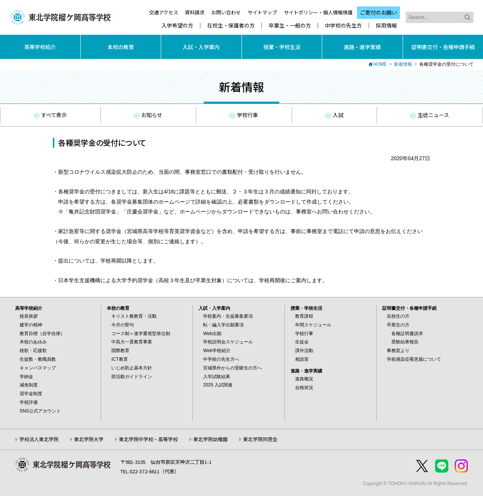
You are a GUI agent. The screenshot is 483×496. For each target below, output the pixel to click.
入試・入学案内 (201, 47)
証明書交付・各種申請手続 (443, 47)
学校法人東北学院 (38, 439)
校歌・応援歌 (33, 350)
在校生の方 (398, 316)
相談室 (302, 359)
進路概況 (304, 379)
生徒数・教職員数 (38, 359)
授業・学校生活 (281, 47)
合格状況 (304, 387)
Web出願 (212, 333)
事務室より (398, 350)
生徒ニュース (430, 115)
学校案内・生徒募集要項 (228, 316)
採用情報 (386, 25)
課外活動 (304, 350)
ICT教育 (119, 359)
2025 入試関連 (217, 385)
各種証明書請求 (407, 333)
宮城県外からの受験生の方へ (232, 368)
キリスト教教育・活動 (134, 316)
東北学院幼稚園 (210, 439)
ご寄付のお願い (378, 12)
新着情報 (403, 64)
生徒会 (302, 342)
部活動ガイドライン (131, 376)
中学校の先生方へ (221, 359)
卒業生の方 (398, 325)
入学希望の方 (177, 25)
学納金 (26, 376)
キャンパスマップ (38, 368)
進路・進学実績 (362, 47)
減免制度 (29, 385)
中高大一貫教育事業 (131, 342)
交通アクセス (163, 12)
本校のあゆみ (33, 342)
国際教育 (120, 350)
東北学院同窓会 (260, 439)
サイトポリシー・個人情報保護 (318, 12)
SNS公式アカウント (40, 411)
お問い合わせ (226, 12)
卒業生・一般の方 (290, 25)
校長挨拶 (29, 316)
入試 (334, 115)
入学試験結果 (216, 376)
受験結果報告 (404, 342)
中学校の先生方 (343, 25)
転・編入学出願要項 (223, 325)
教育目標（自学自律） (42, 333)
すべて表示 (50, 115)
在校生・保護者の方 (231, 25)
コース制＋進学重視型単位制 (140, 333)
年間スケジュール (313, 325)
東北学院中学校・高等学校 (148, 439)
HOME (380, 64)
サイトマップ (262, 12)
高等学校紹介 (40, 47)
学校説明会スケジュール (228, 342)
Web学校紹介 (216, 350)
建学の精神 (31, 325)
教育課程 (304, 316)
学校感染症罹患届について (414, 359)
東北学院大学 (88, 439)
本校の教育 (121, 47)
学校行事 (244, 115)
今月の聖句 (122, 325)
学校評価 (29, 402)
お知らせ (148, 115)
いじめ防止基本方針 (131, 368)
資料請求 (195, 12)
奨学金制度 (31, 393)
